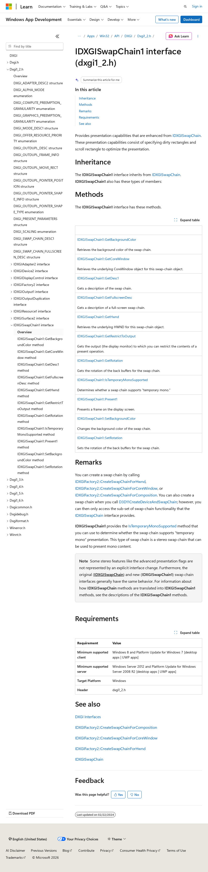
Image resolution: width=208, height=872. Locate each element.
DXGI (128, 36)
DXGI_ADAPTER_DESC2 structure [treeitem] (38, 83)
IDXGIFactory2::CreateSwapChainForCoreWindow (116, 488)
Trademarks (14, 857)
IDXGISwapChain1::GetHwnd (98, 316)
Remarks (85, 111)
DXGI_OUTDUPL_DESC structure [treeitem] (38, 148)
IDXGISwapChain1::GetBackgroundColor (106, 239)
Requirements (89, 117)
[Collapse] (57, 36)
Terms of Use (176, 850)
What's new (167, 19)
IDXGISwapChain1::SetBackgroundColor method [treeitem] (39, 457)
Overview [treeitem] (20, 76)
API (116, 36)
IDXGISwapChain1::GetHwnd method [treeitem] (38, 393)
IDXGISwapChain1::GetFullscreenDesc (104, 297)
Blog (65, 850)
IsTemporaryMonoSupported (152, 525)
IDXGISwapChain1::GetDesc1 (98, 278)
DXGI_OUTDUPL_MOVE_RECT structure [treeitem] (36, 170)
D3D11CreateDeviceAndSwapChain (148, 501)
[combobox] (34, 46)
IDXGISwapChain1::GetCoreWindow (103, 258)
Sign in (197, 6)
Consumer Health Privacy (138, 850)
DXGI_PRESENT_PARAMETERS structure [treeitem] (35, 221)
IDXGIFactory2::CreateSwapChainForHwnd (110, 481)
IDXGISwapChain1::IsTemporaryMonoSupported (112, 379)
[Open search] (185, 6)
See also (85, 123)
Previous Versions (44, 850)
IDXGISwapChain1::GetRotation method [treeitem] (40, 418)
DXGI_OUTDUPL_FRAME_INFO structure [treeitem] (36, 157)
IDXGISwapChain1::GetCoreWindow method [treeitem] (40, 354)
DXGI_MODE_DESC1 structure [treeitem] (36, 128)
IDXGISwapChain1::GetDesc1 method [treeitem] (38, 367)
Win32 (104, 36)
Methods (85, 104)
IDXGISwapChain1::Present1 (97, 399)
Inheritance (87, 98)
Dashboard (191, 19)
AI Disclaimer (15, 850)
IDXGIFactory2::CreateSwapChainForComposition (116, 494)
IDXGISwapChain (187, 135)
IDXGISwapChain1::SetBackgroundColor (106, 418)
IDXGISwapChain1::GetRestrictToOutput (106, 336)
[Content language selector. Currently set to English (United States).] (28, 839)
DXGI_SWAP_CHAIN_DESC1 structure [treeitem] (34, 241)
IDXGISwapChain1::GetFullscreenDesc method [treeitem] (40, 380)
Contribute (86, 850)
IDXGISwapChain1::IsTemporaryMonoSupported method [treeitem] (40, 431)
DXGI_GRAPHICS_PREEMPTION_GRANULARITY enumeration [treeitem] (38, 118)
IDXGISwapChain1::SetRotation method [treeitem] (39, 469)
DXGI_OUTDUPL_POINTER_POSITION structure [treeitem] (38, 183)
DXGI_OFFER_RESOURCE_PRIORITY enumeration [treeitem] (38, 138)
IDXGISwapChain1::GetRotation (100, 360)
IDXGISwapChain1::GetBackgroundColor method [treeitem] (39, 341)
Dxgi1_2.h (144, 36)
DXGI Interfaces (88, 716)
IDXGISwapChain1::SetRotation (99, 437)
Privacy (105, 850)
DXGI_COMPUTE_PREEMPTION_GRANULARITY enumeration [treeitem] (37, 105)
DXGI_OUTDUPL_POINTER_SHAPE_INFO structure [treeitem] (38, 196)
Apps (91, 36)
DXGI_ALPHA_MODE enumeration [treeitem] (29, 92)
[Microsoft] (9, 6)
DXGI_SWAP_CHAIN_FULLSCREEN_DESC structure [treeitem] (38, 254)
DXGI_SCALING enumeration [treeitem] (35, 231)
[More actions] (198, 36)
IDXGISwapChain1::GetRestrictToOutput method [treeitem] (40, 405)
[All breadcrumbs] (79, 36)
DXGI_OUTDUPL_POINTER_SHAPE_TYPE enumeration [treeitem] (38, 209)
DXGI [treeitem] (13, 55)
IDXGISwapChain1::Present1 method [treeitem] (37, 444)
